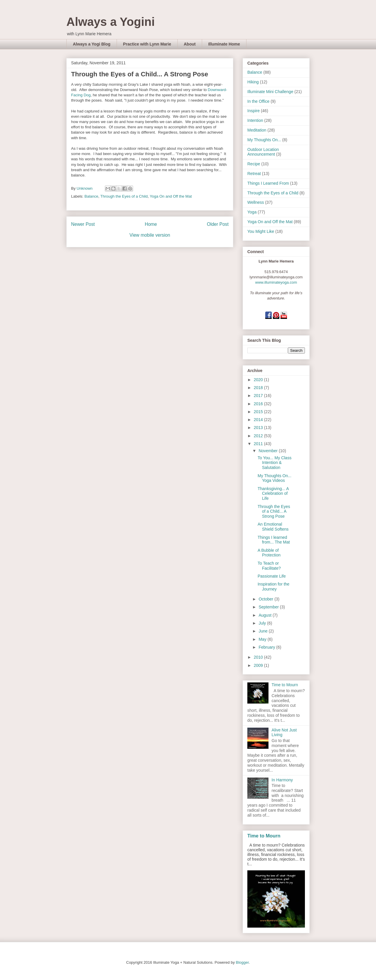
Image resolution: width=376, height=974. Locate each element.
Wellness (255, 202)
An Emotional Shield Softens (273, 526)
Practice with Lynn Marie (147, 44)
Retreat (254, 173)
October (266, 599)
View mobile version (150, 235)
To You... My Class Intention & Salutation (274, 462)
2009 (259, 665)
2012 (259, 435)
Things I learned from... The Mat (274, 540)
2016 (259, 403)
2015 (259, 411)
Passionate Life (272, 576)
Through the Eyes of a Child (124, 196)
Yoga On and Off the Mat (171, 196)
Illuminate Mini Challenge (270, 91)
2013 (259, 427)
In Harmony (282, 780)
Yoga (251, 212)
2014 (259, 419)
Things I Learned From (268, 183)
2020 (259, 379)
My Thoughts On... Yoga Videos (274, 478)
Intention (255, 120)
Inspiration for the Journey (273, 586)
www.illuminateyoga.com (276, 282)
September (269, 607)
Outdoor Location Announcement (263, 152)
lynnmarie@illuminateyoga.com (276, 277)
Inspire (253, 110)
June (263, 631)
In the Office (258, 101)
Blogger (242, 962)
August (265, 615)
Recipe (253, 164)
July (262, 623)
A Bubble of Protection (269, 553)
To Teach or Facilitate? (269, 566)
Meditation (256, 130)
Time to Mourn (285, 684)
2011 (259, 443)
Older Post (218, 224)
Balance (91, 196)
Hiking (253, 82)
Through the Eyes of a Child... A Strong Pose (274, 511)
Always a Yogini (110, 21)
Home (151, 224)
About (190, 44)
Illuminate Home (224, 44)
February (267, 647)
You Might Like (260, 231)
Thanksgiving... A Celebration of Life (273, 493)
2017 (259, 395)
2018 (259, 387)
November (268, 450)
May (262, 639)
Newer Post (83, 224)
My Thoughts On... (264, 139)
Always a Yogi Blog (91, 44)
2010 (259, 657)
